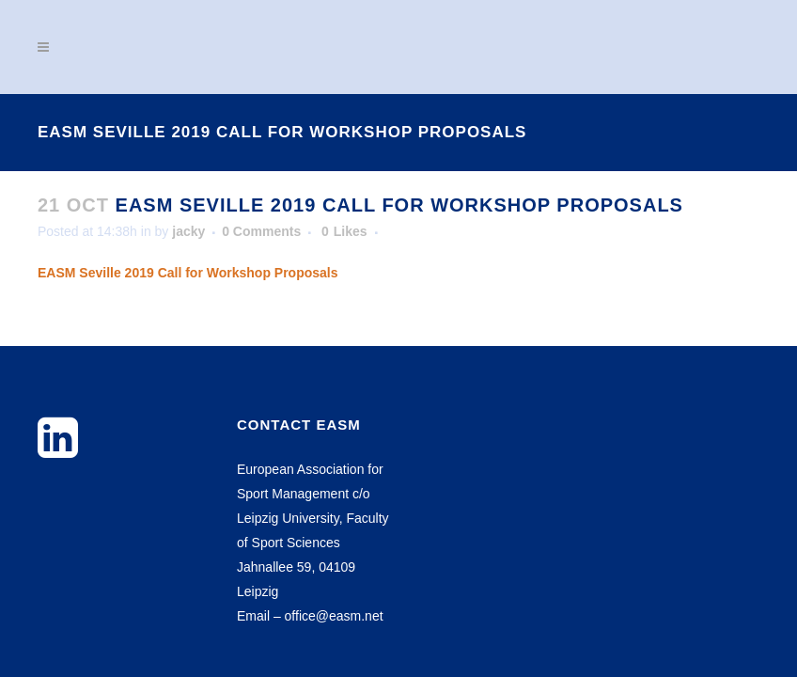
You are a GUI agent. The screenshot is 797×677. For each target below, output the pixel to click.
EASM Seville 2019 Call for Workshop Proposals (188, 272)
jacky (188, 231)
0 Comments (261, 231)
